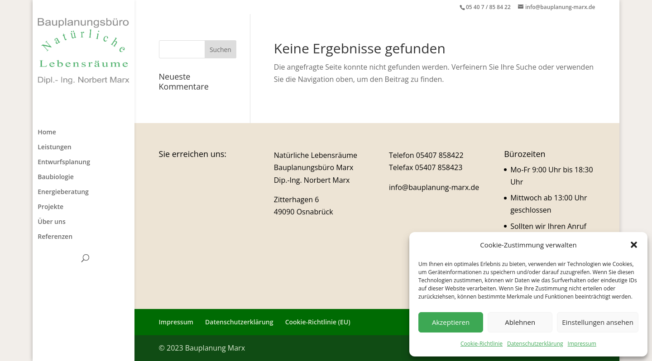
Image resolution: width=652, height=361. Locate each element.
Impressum (582, 343)
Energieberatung (63, 192)
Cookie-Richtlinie (481, 343)
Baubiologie (56, 177)
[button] (633, 244)
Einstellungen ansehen (597, 322)
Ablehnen (520, 322)
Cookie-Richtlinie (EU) (317, 322)
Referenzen (55, 237)
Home (47, 132)
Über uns (51, 222)
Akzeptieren (451, 322)
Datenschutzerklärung (535, 343)
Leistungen (54, 147)
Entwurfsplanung (64, 162)
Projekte (50, 207)
